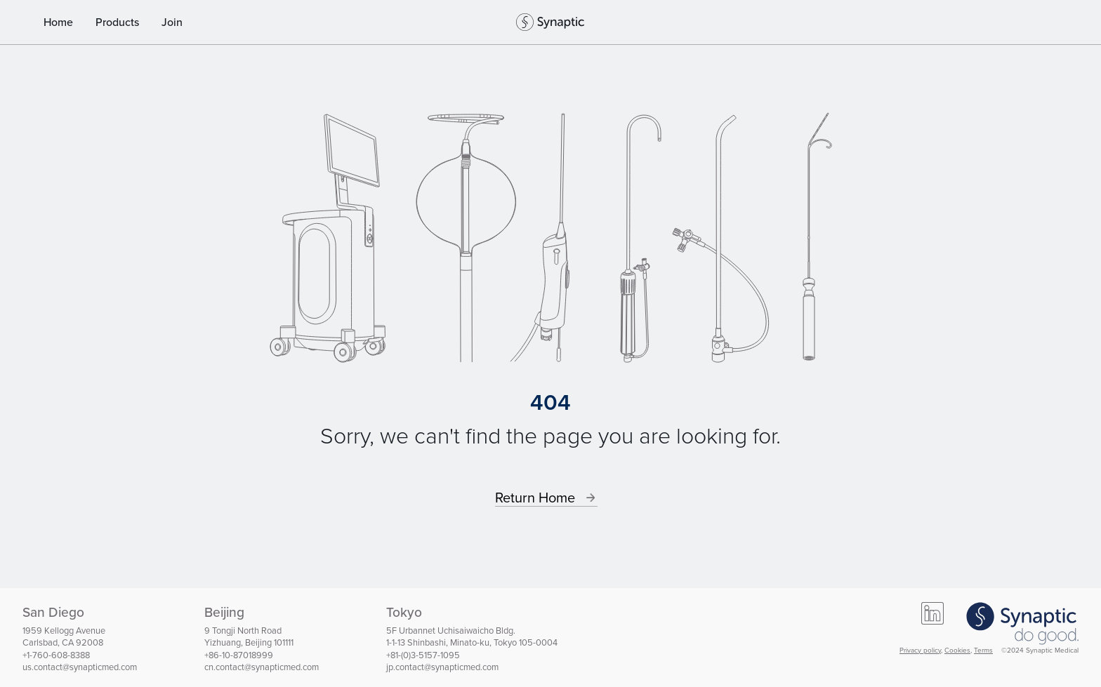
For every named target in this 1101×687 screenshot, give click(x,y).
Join (172, 22)
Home (58, 22)
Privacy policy (920, 650)
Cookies (957, 650)
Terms (983, 650)
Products (117, 22)
